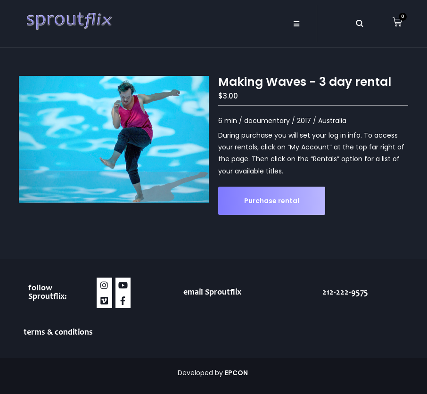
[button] (296, 23)
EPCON (237, 373)
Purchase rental (271, 200)
